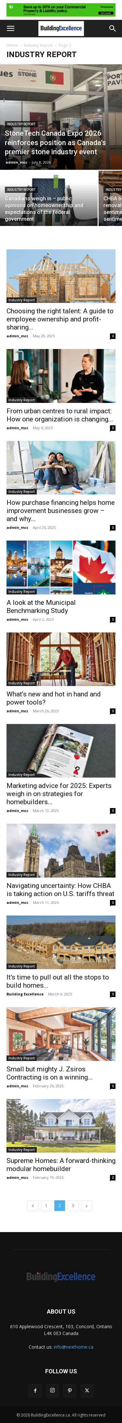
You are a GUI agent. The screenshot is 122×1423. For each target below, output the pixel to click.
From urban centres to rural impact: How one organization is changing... (60, 415)
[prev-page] (32, 1205)
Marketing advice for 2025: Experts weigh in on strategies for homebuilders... (59, 794)
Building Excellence (25, 994)
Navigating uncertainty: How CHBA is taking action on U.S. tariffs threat (61, 890)
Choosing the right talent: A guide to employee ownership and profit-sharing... (60, 319)
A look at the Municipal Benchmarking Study (41, 607)
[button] (10, 28)
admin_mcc (16, 162)
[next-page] (86, 1205)
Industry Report (38, 45)
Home (12, 45)
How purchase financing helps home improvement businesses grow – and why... (61, 511)
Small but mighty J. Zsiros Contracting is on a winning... (50, 1073)
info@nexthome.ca (73, 1347)
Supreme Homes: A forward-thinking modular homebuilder (61, 1165)
